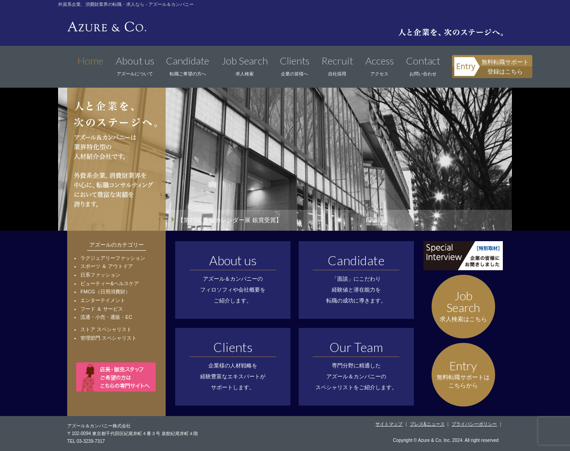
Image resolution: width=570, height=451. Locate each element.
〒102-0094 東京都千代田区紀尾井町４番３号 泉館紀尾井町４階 (132, 433)
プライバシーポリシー (474, 423)
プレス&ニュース (427, 423)
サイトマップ (389, 423)
